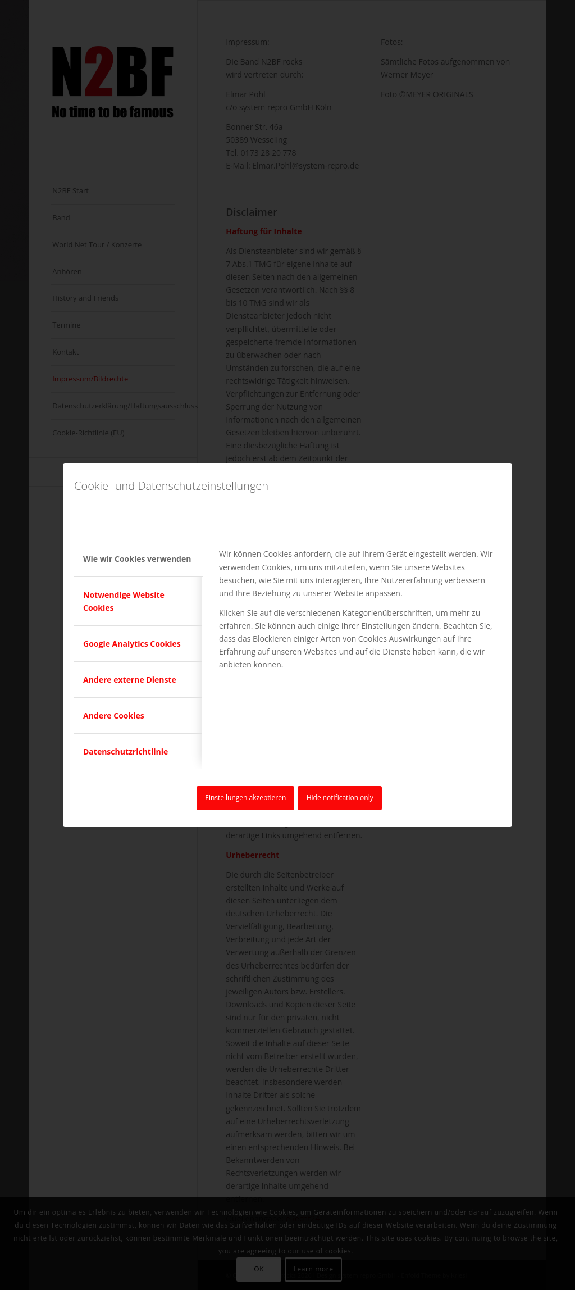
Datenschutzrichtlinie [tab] (125, 751)
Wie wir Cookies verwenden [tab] (137, 558)
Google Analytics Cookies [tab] (132, 643)
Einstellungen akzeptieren (245, 797)
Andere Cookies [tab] (113, 715)
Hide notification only (340, 797)
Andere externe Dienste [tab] (129, 679)
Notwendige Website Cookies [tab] (124, 601)
